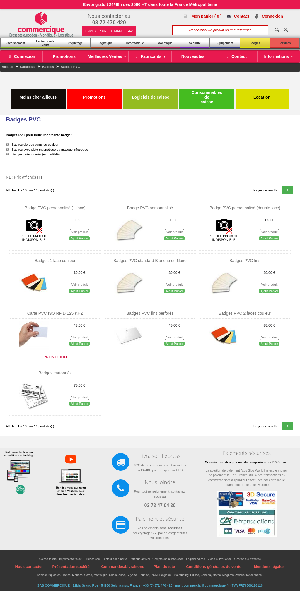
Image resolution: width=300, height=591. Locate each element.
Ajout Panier (79, 238)
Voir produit (79, 232)
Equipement (225, 43)
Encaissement (15, 43)
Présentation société (70, 566)
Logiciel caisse (195, 559)
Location (262, 95)
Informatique (135, 43)
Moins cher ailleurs (38, 95)
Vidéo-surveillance (220, 559)
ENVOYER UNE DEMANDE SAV (109, 31)
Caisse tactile (48, 559)
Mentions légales (269, 566)
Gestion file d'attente (247, 559)
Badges (255, 43)
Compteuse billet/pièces (167, 559)
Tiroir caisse (92, 559)
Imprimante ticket (70, 559)
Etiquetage (75, 43)
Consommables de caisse (207, 97)
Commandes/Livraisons (122, 566)
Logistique (105, 43)
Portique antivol (139, 559)
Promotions (94, 95)
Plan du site (164, 566)
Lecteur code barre (45, 43)
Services (285, 43)
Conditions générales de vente (213, 566)
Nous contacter (29, 566)
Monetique (165, 43)
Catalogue (27, 66)
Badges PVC (70, 66)
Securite (195, 43)
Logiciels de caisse (150, 95)
